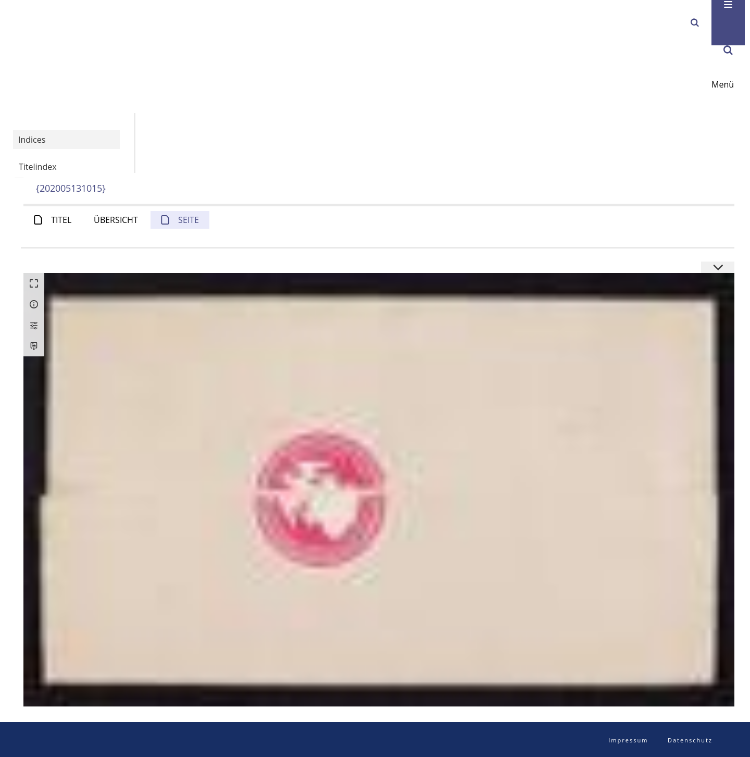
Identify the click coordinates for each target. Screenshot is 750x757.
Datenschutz (690, 740)
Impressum (628, 740)
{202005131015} (71, 188)
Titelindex (38, 166)
